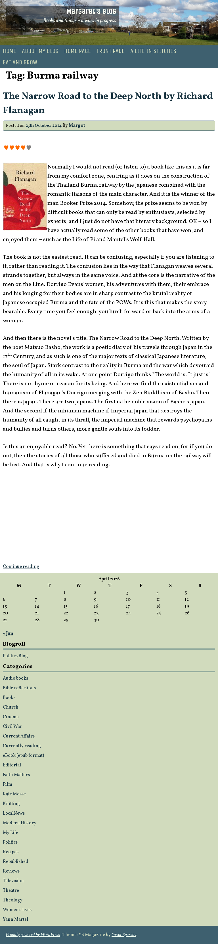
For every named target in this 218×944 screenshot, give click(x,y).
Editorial (12, 765)
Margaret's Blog (91, 11)
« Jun (8, 634)
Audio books (15, 678)
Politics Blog (15, 656)
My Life (10, 833)
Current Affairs (19, 736)
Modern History (19, 823)
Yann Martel (15, 919)
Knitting (11, 804)
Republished (15, 862)
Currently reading (22, 746)
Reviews (11, 871)
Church (10, 707)
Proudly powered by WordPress (33, 935)
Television (13, 881)
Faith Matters (16, 775)
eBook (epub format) (23, 756)
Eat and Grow (20, 62)
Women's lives (17, 910)
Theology (12, 900)
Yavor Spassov (124, 935)
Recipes (10, 852)
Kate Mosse (14, 794)
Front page (111, 51)
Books (9, 698)
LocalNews (14, 813)
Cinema (11, 717)
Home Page (77, 51)
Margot (77, 126)
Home (9, 51)
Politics (10, 842)
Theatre (11, 891)
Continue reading (21, 567)
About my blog (40, 51)
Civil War (12, 727)
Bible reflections (19, 688)
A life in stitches (153, 51)
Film (7, 784)
